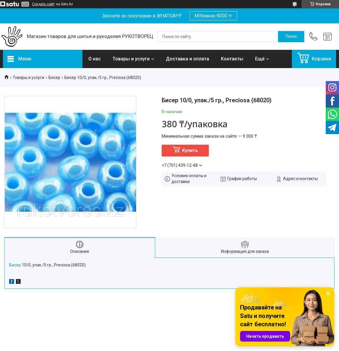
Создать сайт (43, 4)
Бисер (54, 77)
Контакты (232, 59)
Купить (190, 150)
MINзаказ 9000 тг (213, 16)
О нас (94, 59)
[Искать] (291, 36)
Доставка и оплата (187, 59)
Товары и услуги (131, 59)
